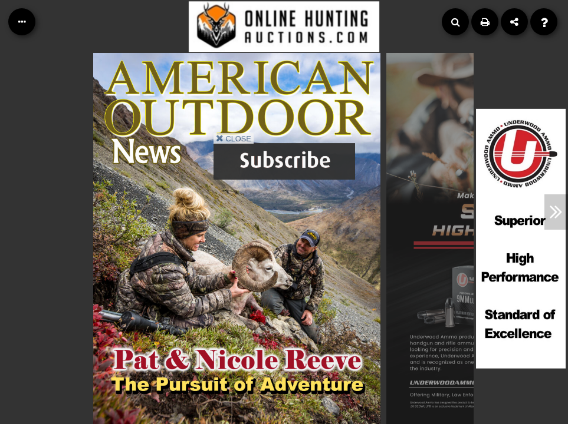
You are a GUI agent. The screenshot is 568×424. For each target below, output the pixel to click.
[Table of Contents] (21, 21)
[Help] (543, 21)
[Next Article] (556, 212)
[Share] (514, 21)
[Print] (484, 21)
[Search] (455, 21)
